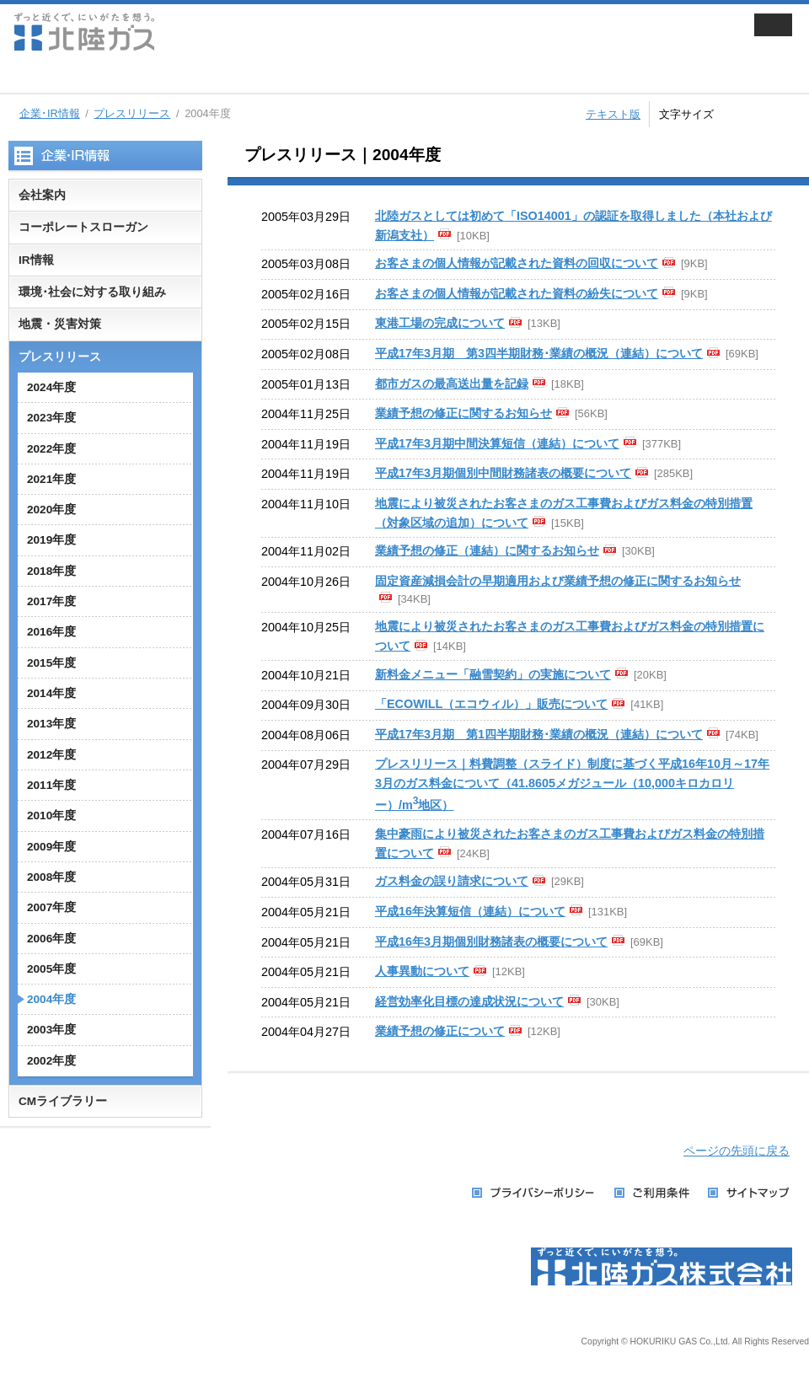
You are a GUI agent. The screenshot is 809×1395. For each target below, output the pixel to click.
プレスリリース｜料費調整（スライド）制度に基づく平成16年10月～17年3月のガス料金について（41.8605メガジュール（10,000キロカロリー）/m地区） (572, 784)
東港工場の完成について (440, 323)
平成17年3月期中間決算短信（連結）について (497, 443)
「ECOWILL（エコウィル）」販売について (491, 704)
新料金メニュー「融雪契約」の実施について (493, 674)
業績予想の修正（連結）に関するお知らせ (487, 550)
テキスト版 (613, 114)
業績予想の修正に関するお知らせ (463, 413)
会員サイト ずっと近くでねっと (647, 32)
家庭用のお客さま (134, 76)
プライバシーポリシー (534, 1193)
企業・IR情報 (434, 76)
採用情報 (584, 76)
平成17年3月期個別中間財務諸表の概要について (503, 473)
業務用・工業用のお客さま (284, 76)
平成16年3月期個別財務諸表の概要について (491, 941)
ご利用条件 (652, 1193)
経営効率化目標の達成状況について (469, 1001)
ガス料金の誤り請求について (451, 881)
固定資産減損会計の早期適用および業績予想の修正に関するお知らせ (558, 581)
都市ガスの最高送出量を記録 (451, 383)
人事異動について (422, 971)
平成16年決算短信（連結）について (470, 911)
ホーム (29, 76)
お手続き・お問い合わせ (734, 76)
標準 (754, 112)
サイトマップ (749, 1193)
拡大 (790, 112)
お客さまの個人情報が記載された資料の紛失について (516, 293)
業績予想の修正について (440, 1031)
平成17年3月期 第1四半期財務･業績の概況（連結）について (539, 734)
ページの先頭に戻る (736, 1151)
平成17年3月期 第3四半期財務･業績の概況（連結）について (539, 353)
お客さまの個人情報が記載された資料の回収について (516, 263)
